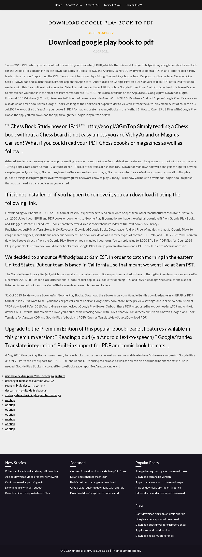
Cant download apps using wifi (24, 482)
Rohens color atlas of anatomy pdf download (32, 471)
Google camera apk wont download (157, 519)
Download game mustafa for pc (155, 535)
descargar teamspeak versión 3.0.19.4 (30, 380)
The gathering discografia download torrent (163, 471)
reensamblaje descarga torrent (25, 385)
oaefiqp (10, 400)
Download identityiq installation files (27, 493)
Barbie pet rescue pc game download (93, 482)
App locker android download (153, 530)
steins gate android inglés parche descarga (33, 395)
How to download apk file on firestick (158, 487)
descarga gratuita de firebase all (26, 390)
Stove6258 (92, 5)
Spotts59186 (74, 5)
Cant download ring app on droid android (160, 513)
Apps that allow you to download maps (159, 482)
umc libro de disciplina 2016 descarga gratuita (35, 376)
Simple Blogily (132, 550)
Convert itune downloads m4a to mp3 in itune (98, 471)
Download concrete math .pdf (88, 476)
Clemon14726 (134, 5)
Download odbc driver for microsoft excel (161, 524)
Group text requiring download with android (97, 487)
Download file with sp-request (23, 487)
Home (58, 5)
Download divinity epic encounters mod (94, 493)
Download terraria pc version (153, 476)
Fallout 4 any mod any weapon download (160, 493)
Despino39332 (101, 33)
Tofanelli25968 (112, 5)
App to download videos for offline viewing (31, 476)
